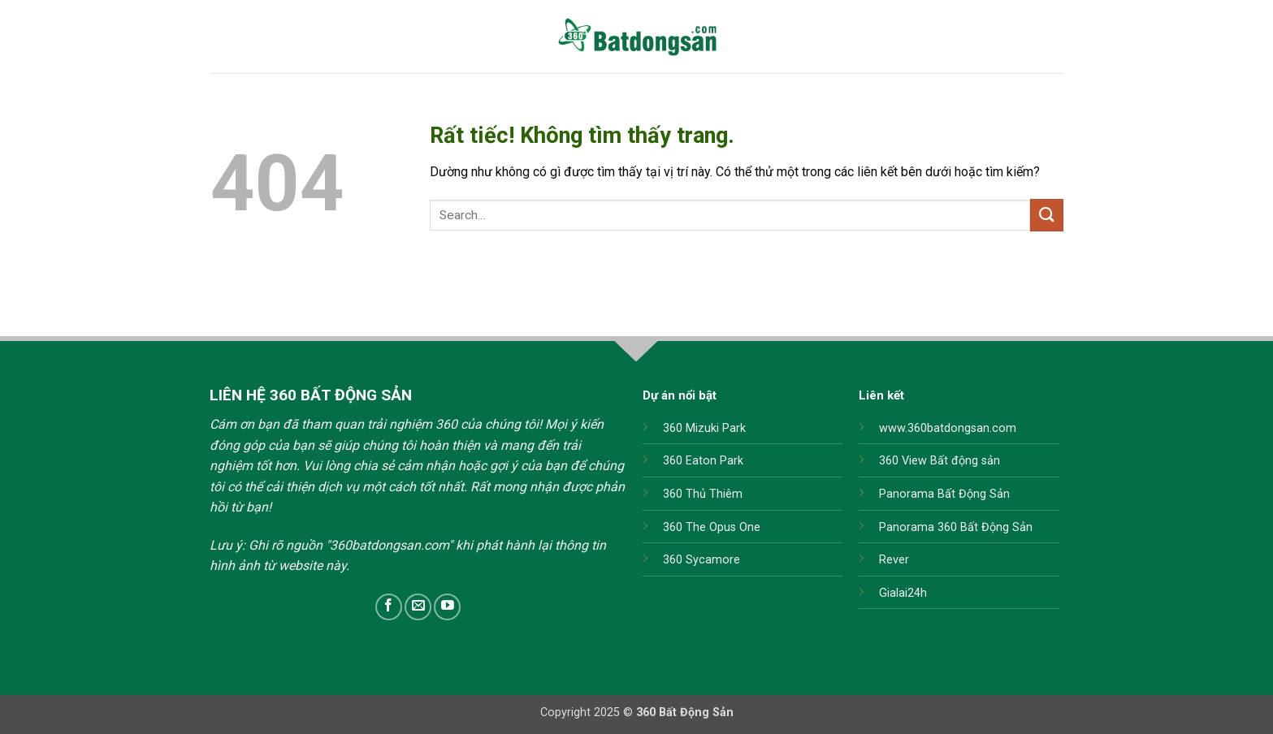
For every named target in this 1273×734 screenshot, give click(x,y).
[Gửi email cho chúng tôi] (418, 607)
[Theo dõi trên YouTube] (447, 607)
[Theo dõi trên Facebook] (388, 607)
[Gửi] (1046, 215)
